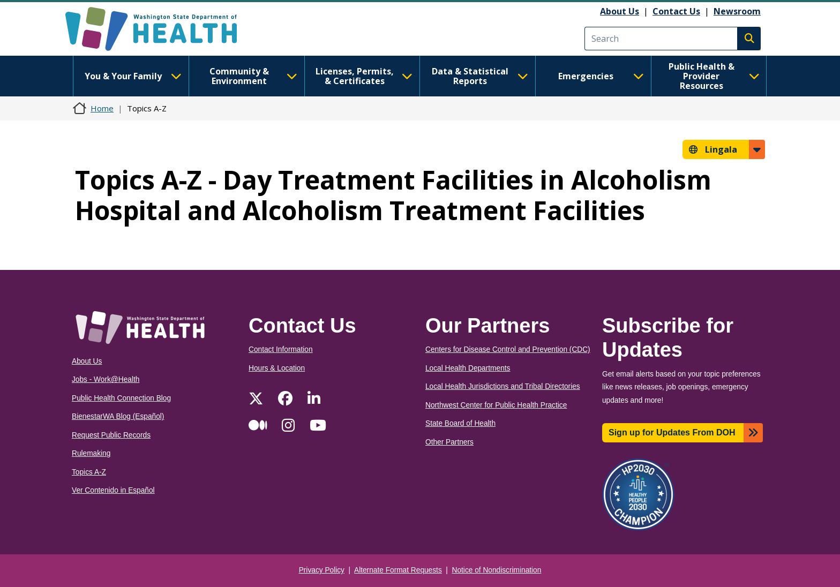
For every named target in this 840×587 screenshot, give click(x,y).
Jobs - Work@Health (105, 379)
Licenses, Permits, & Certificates (364, 76)
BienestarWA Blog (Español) (118, 416)
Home (102, 108)
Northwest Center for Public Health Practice (496, 405)
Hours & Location (277, 368)
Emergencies (601, 76)
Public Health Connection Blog (121, 398)
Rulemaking (91, 453)
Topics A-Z (89, 472)
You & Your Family (133, 76)
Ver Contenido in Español (113, 490)
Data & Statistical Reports (480, 76)
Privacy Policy (321, 570)
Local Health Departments (467, 368)
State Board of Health (460, 423)
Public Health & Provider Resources (714, 76)
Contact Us (676, 11)
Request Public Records (111, 435)
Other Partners (449, 442)
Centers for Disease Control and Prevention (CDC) (507, 349)
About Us (619, 11)
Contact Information (281, 349)
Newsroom (737, 11)
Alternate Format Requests (398, 570)
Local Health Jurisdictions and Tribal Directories (502, 386)
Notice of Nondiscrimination (497, 570)
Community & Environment (253, 76)
